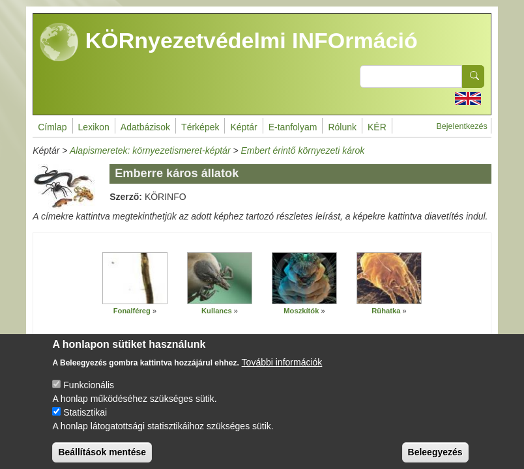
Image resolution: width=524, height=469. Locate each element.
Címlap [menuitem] (52, 127)
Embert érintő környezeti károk (303, 150)
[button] (134, 279)
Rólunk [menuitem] (342, 127)
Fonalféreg (132, 311)
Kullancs (216, 311)
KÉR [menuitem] (377, 127)
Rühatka (385, 311)
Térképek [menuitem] (200, 127)
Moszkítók (301, 311)
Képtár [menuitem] (243, 127)
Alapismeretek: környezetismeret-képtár (150, 150)
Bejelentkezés (461, 126)
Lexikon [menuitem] (93, 127)
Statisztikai (85, 422)
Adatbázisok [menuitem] (145, 127)
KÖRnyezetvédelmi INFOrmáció (229, 42)
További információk (282, 372)
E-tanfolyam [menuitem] (293, 127)
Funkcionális (88, 395)
